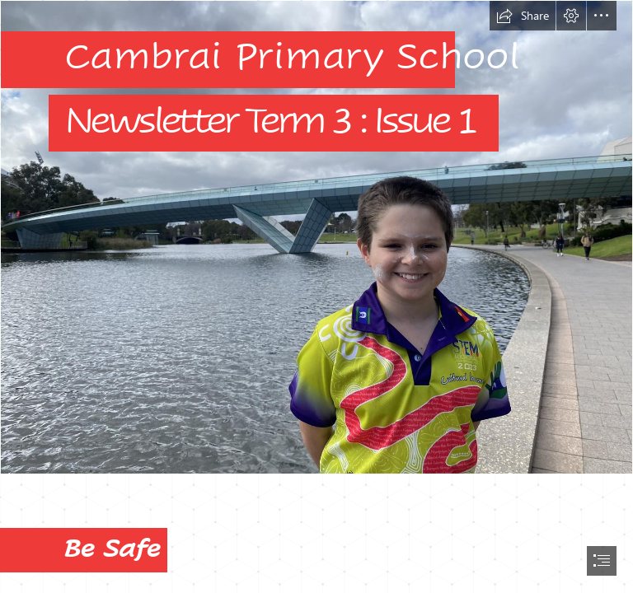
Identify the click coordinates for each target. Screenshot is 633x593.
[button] (523, 15)
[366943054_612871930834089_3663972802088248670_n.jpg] (316, 237)
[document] (316, 296)
